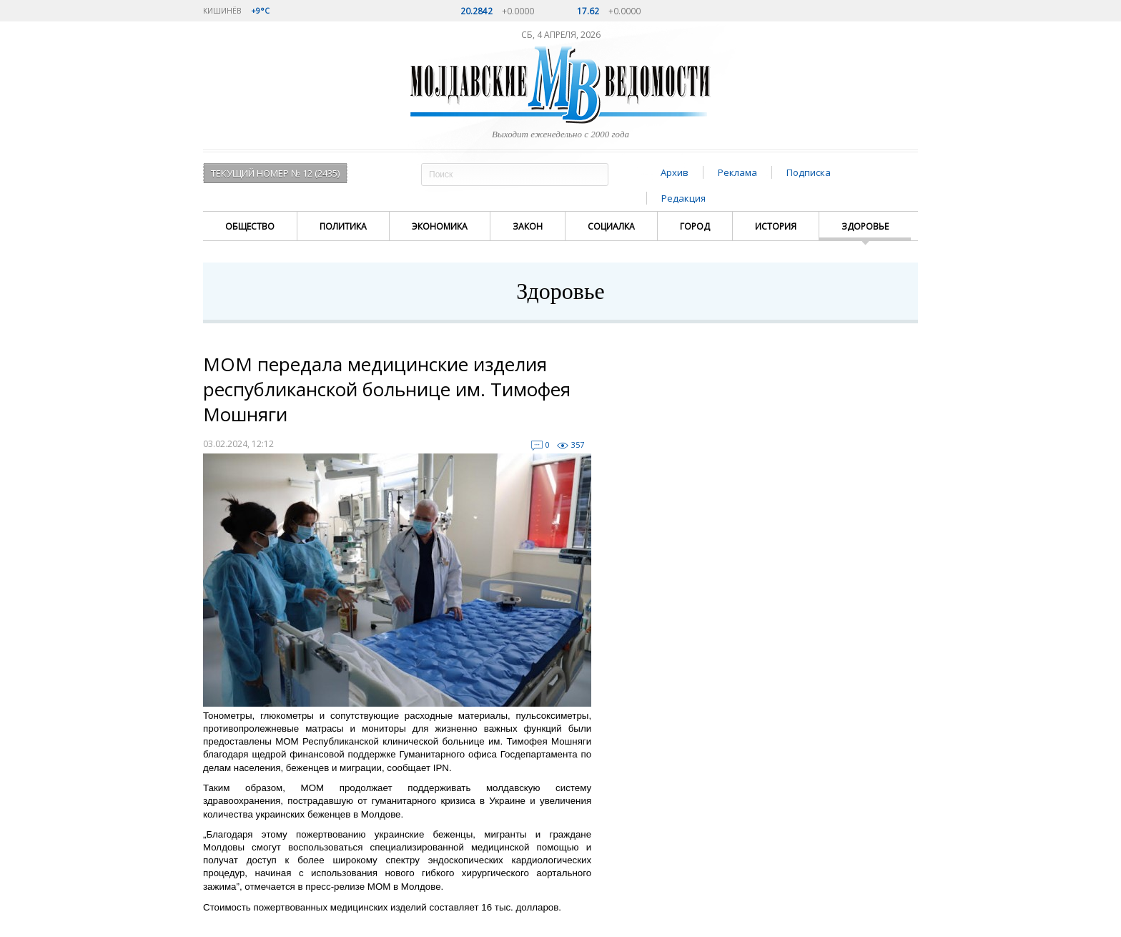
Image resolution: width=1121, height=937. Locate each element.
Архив (674, 172)
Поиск (595, 174)
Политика (343, 226)
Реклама (737, 172)
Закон (528, 226)
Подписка (808, 172)
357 (577, 444)
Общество (250, 226)
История (775, 226)
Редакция (683, 198)
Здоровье (865, 226)
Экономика (440, 226)
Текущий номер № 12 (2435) (275, 173)
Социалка (611, 226)
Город (695, 226)
